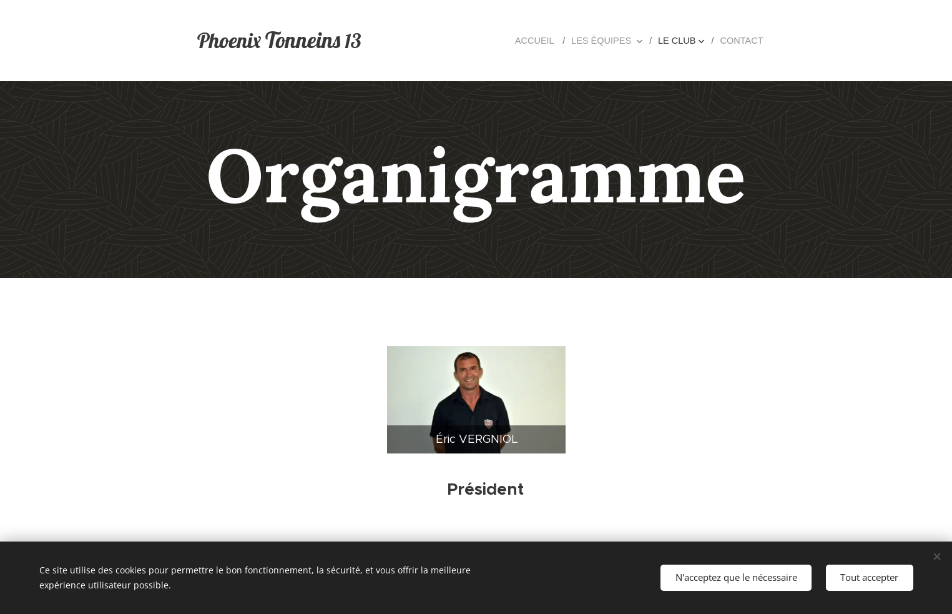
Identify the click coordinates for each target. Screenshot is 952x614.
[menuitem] (544, 40)
